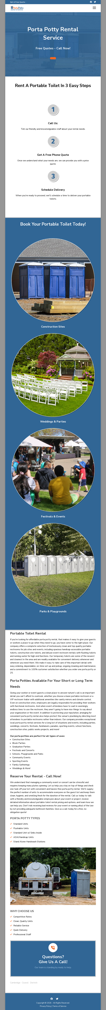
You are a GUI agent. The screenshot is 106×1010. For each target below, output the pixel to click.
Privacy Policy (45, 1006)
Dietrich (33, 982)
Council (25, 982)
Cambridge (15, 982)
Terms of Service (59, 1006)
